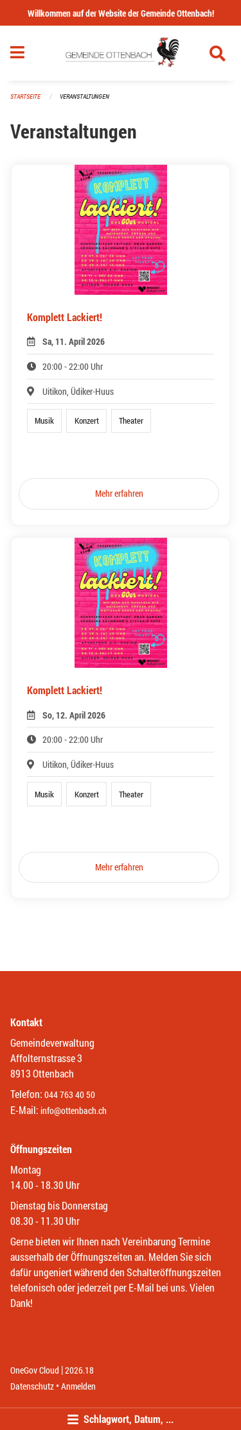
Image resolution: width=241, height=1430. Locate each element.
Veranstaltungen (84, 96)
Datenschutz (32, 1386)
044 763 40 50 (69, 1094)
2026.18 (79, 1370)
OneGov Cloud (34, 1370)
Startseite (25, 96)
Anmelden (78, 1386)
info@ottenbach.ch (73, 1110)
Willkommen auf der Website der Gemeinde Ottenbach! (121, 13)
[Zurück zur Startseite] (120, 53)
